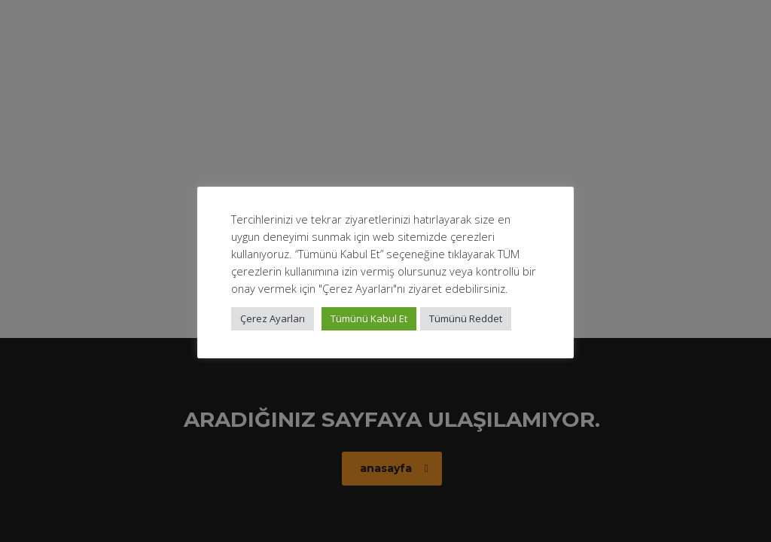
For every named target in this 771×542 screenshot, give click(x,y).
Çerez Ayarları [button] (272, 318)
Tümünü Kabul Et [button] (369, 318)
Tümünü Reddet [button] (465, 318)
